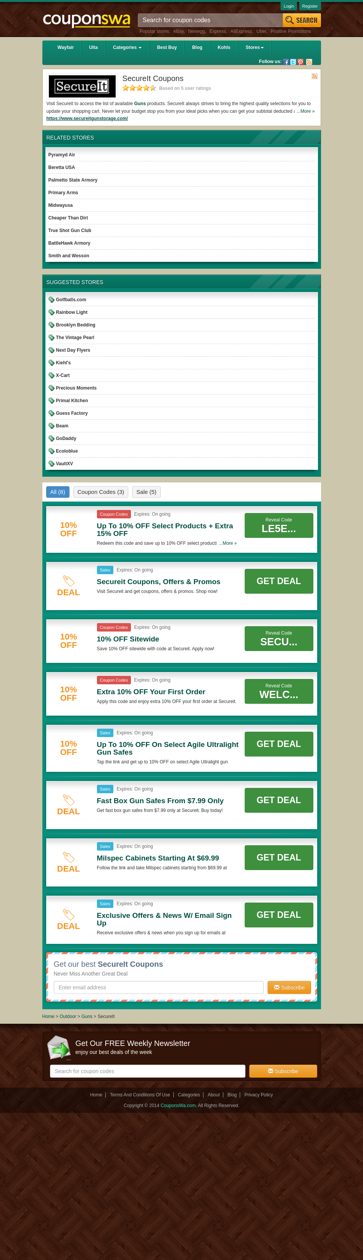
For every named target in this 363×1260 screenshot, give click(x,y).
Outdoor (68, 1016)
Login (289, 6)
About (213, 1095)
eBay (179, 31)
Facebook (286, 62)
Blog (197, 47)
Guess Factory (72, 413)
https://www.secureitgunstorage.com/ (87, 118)
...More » (306, 111)
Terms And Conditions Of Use (140, 1095)
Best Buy (167, 47)
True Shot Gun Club (70, 230)
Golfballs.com (71, 299)
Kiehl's (63, 362)
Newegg (196, 31)
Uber (261, 31)
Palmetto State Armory (73, 180)
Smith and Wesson (68, 255)
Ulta (93, 47)
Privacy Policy (258, 1095)
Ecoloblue (67, 451)
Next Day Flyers (73, 350)
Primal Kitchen (72, 400)
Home (48, 1016)
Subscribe (289, 987)
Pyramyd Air (61, 155)
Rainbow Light (72, 312)
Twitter (293, 62)
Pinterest (300, 62)
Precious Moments (76, 388)
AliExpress (241, 31)
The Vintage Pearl (75, 337)
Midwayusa (60, 205)
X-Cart (63, 375)
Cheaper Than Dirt (68, 218)
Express (217, 31)
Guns (140, 103)
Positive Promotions (291, 31)
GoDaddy (66, 438)
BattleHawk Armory (69, 243)
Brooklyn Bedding (75, 325)
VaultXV (64, 463)
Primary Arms (63, 192)
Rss (309, 62)
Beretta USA (61, 167)
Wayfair (66, 47)
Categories (127, 47)
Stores (254, 47)
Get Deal (279, 581)
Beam (62, 426)
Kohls (224, 47)
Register (310, 6)
